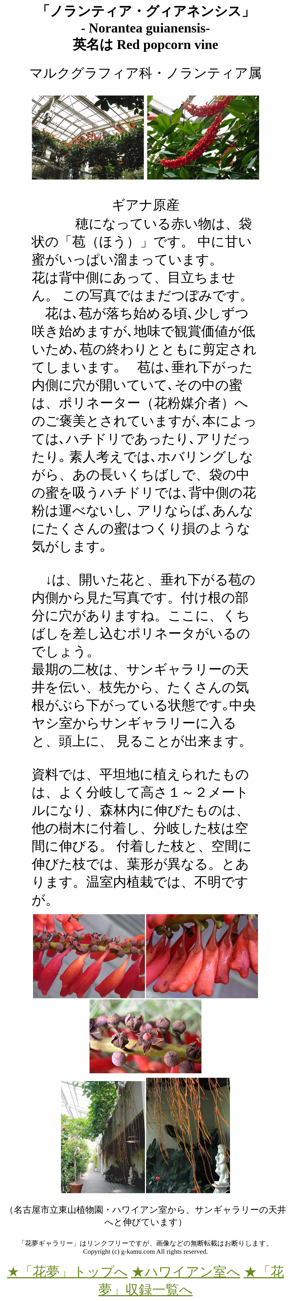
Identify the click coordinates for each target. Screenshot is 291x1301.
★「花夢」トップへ (67, 1271)
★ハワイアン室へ (185, 1271)
